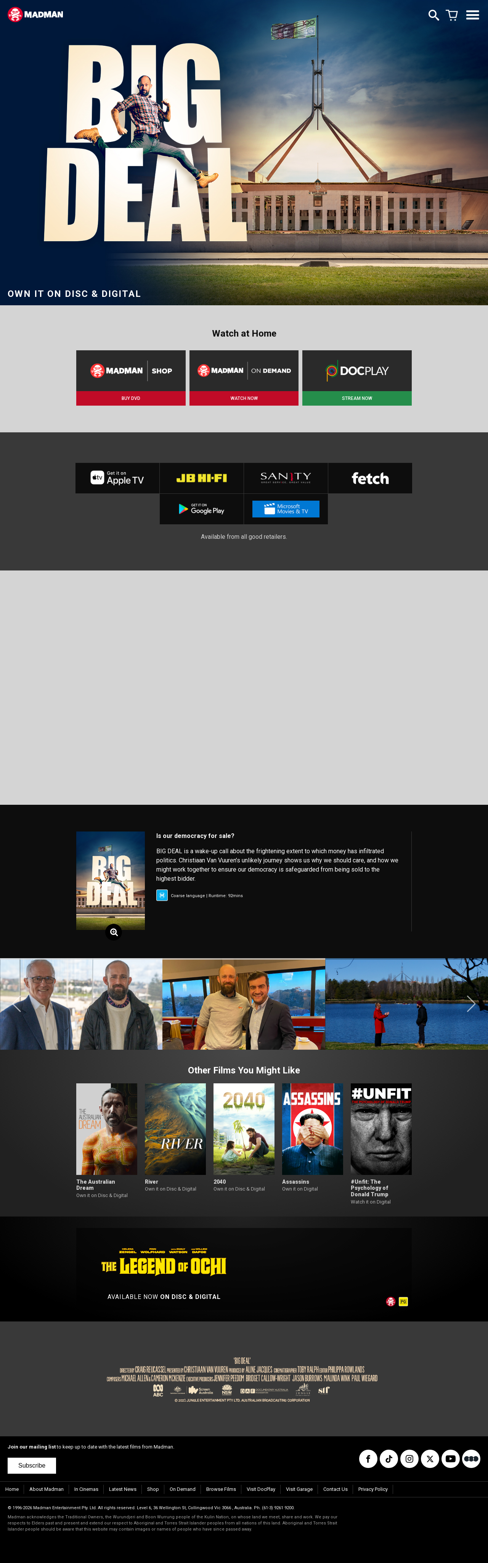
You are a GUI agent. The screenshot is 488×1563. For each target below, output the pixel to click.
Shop (153, 1489)
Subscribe (31, 1465)
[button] (16, 1004)
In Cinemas (86, 1489)
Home (12, 1489)
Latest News (122, 1489)
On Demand (183, 1489)
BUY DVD (131, 398)
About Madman (46, 1489)
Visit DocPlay (261, 1489)
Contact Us (335, 1489)
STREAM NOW (357, 398)
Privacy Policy (373, 1489)
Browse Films (221, 1489)
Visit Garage (299, 1489)
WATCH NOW (244, 398)
